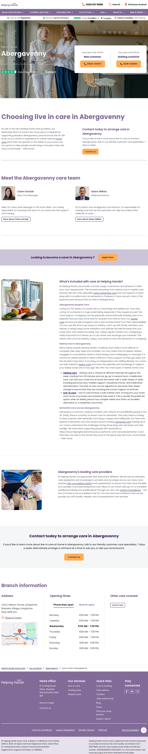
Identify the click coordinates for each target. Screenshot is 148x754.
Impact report (103, 718)
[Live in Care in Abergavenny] (117, 605)
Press (99, 707)
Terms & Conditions (42, 730)
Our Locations (35, 668)
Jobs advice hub (104, 698)
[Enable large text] (144, 730)
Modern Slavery (87, 730)
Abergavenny (52, 668)
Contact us (45, 708)
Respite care (74, 694)
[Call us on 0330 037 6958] (92, 4)
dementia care (123, 421)
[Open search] (114, 4)
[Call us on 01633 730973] (92, 63)
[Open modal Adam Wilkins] (89, 219)
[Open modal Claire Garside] (15, 219)
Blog (98, 702)
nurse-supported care (105, 292)
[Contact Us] (90, 151)
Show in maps (47, 702)
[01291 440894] (128, 63)
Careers (100, 694)
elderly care (85, 364)
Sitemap (102, 730)
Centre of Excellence (130, 490)
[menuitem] (13, 12)
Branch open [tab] (86, 604)
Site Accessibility (130, 730)
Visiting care (74, 690)
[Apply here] (107, 257)
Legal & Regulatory (65, 730)
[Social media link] (126, 691)
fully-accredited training (79, 483)
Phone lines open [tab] (64, 604)
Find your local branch (103, 713)
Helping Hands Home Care (13, 668)
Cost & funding (104, 685)
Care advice (102, 690)
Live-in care (74, 685)
